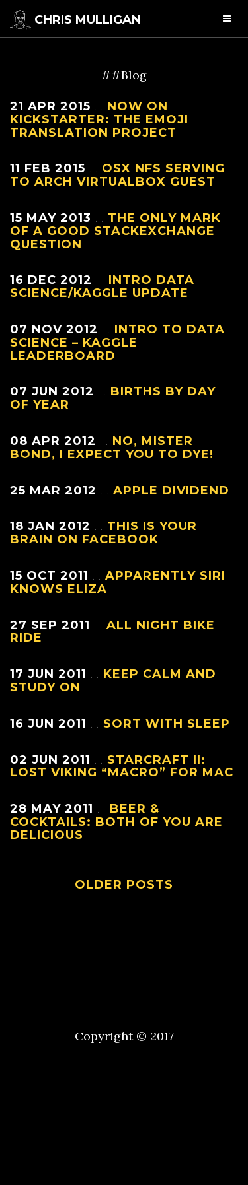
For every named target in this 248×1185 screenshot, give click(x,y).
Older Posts (124, 884)
